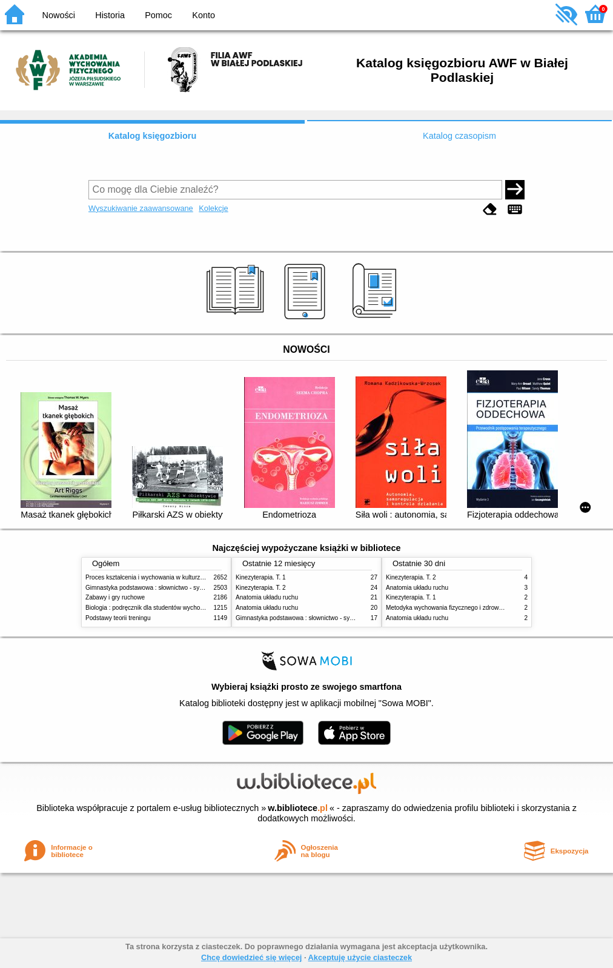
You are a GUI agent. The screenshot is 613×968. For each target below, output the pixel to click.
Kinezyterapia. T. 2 (261, 587)
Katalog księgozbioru (152, 136)
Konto (203, 15)
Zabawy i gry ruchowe (115, 597)
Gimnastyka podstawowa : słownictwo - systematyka (156, 587)
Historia (110, 15)
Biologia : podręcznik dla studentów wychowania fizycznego (166, 607)
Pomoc (158, 15)
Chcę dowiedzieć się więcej (251, 957)
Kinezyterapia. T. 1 (261, 577)
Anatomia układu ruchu (267, 597)
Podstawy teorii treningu (118, 618)
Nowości (58, 15)
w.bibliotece (298, 808)
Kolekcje (213, 208)
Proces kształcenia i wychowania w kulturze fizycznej (156, 577)
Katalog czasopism (459, 136)
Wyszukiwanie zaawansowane (140, 208)
